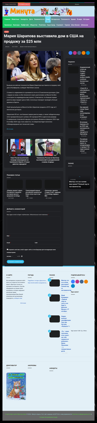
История (86, 19)
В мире (79, 19)
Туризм (67, 25)
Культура (16, 25)
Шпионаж (84, 25)
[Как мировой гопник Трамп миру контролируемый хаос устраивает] (73, 109)
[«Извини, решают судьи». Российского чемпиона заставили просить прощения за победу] (15, 184)
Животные (15, 19)
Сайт (36, 242)
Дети (31, 19)
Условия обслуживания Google (48, 417)
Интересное (55, 19)
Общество (33, 25)
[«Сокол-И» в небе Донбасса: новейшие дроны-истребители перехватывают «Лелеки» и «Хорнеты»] (73, 90)
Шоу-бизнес (75, 25)
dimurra (7, 46)
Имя (8, 236)
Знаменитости (39, 19)
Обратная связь (21, 414)
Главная (7, 19)
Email (9, 242)
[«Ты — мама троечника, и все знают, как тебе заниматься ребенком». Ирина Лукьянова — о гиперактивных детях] (54, 333)
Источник (10, 129)
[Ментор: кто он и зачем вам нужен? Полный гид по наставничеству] (54, 283)
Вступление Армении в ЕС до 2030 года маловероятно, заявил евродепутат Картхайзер (84, 128)
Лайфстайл (25, 25)
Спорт (48, 19)
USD (79, 330)
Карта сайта (13, 414)
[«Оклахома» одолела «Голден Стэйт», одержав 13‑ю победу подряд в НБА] (53, 184)
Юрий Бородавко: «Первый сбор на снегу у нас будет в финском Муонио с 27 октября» (65, 303)
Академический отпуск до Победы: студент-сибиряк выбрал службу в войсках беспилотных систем (85, 75)
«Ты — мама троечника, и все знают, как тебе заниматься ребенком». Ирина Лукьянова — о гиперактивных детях (66, 341)
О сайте (7, 414)
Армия (73, 19)
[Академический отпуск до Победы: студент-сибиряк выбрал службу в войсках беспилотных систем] (73, 69)
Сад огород (51, 25)
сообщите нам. (18, 298)
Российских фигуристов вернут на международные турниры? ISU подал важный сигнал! (85, 145)
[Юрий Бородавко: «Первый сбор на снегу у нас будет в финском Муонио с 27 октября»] (54, 298)
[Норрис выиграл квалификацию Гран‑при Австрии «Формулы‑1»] (54, 318)
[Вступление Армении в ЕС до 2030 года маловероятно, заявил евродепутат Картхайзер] (73, 124)
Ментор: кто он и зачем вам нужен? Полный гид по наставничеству (79, 184)
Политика (42, 25)
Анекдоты (24, 19)
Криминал (8, 25)
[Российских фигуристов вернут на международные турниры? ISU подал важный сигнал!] (73, 141)
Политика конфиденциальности (81, 414)
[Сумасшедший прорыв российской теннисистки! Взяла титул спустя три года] (34, 184)
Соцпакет (59, 25)
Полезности (65, 19)
